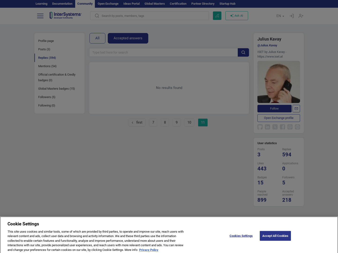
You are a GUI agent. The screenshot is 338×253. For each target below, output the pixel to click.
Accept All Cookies (275, 237)
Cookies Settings (241, 237)
